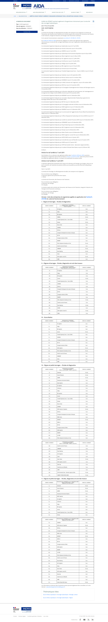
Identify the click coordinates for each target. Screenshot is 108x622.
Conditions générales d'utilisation (34, 616)
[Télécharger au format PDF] (93, 21)
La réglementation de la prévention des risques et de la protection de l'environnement (51, 8)
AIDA (15, 16)
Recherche (89, 12)
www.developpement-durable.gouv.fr (55, 587)
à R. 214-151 (77, 38)
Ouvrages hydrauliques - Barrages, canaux (67, 594)
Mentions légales (22, 616)
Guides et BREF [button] (75, 12)
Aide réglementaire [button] (38, 12)
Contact (15, 616)
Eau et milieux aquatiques (49, 594)
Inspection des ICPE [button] (57, 12)
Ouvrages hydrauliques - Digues (65, 597)
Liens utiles (45, 616)
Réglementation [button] (21, 12)
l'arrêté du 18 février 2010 (49, 40)
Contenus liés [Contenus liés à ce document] (27, 32)
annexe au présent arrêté (73, 156)
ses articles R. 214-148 (69, 38)
